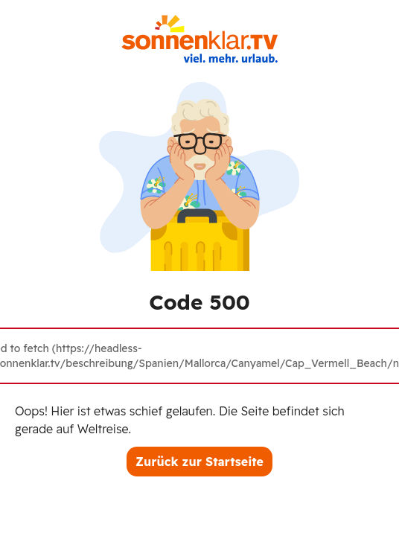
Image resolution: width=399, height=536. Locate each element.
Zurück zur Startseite (199, 461)
